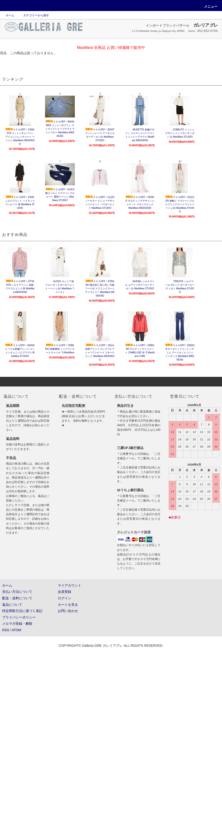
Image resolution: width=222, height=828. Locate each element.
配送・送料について (17, 598)
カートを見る (68, 604)
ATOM (16, 630)
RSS (5, 630)
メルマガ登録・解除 (17, 623)
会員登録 (64, 592)
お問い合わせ (68, 611)
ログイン (64, 598)
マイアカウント (69, 585)
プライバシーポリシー (19, 617)
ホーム (10, 15)
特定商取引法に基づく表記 (22, 611)
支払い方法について (17, 592)
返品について (12, 604)
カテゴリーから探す (33, 15)
